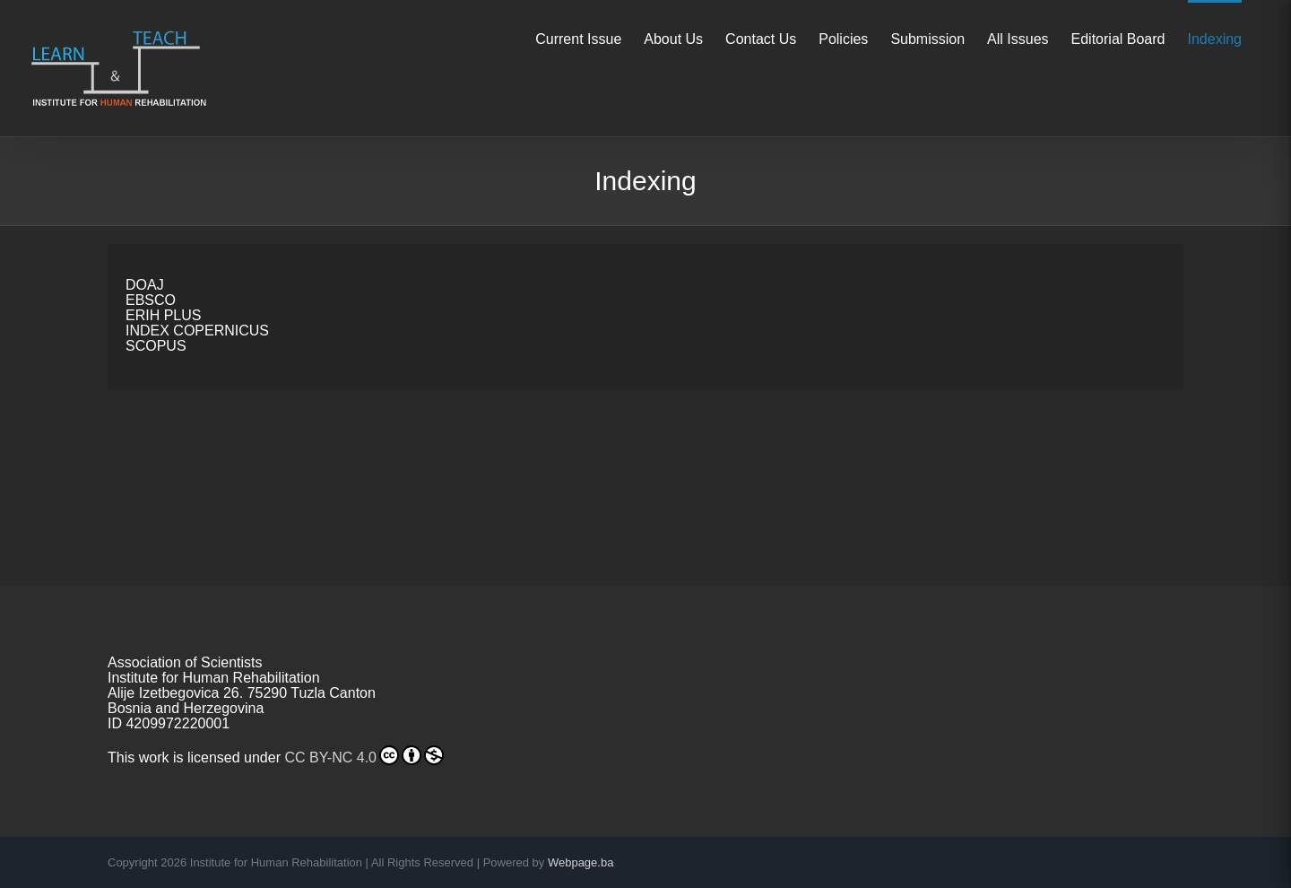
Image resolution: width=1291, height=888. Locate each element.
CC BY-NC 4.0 (364, 755)
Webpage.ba (581, 862)
